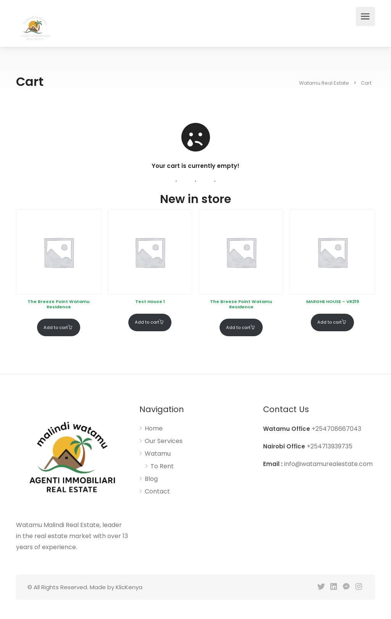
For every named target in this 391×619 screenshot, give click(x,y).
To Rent (162, 466)
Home (154, 428)
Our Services (164, 441)
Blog (151, 479)
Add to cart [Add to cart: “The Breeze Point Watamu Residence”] (56, 327)
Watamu (158, 454)
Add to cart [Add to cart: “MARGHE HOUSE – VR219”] (329, 322)
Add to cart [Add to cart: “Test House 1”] (147, 322)
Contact (157, 491)
